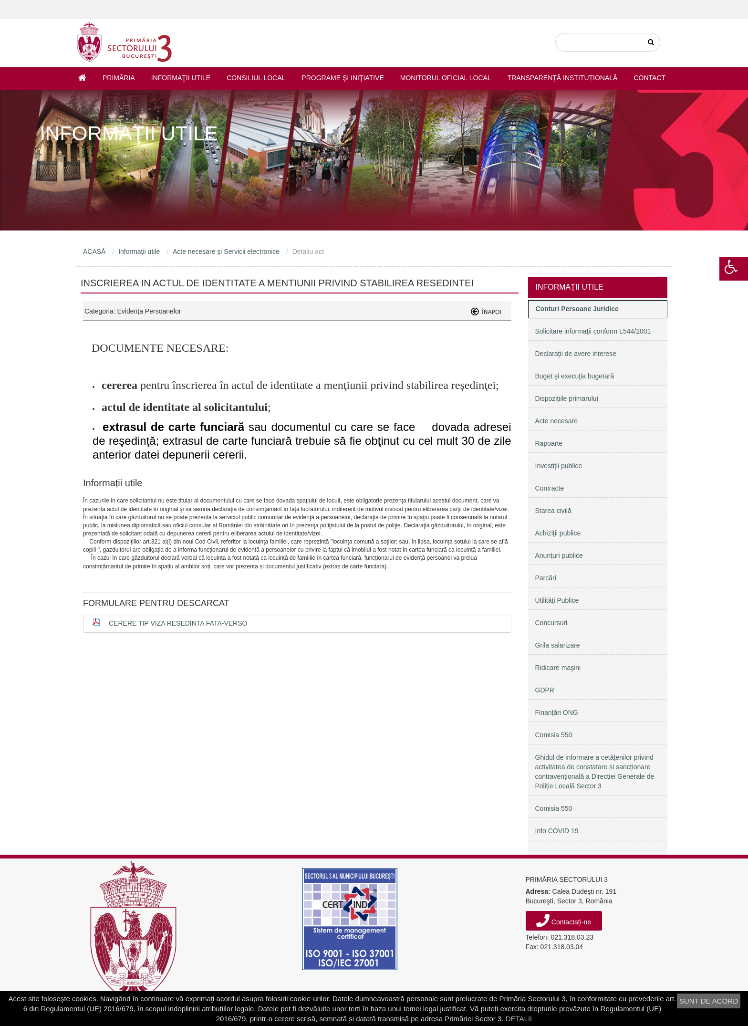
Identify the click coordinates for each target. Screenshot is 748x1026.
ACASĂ (94, 251)
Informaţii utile (180, 78)
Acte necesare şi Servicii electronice (226, 251)
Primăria (119, 78)
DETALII (519, 1019)
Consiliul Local (256, 78)
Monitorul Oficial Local (445, 78)
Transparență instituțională (563, 78)
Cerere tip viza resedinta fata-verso (178, 623)
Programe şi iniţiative (342, 78)
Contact (649, 78)
